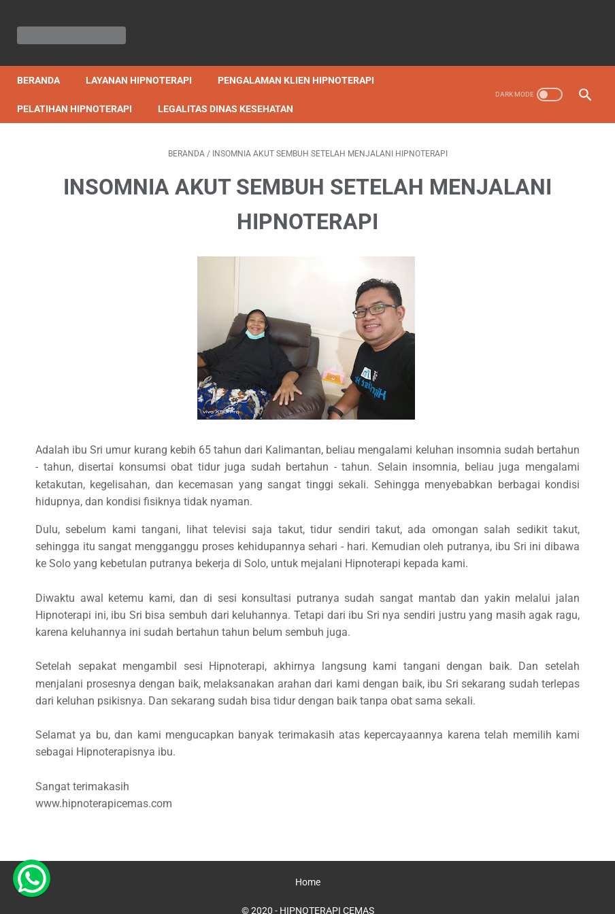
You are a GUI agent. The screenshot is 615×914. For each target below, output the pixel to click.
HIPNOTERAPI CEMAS (327, 892)
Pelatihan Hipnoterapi (81, 90)
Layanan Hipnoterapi (146, 61)
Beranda (45, 61)
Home (307, 864)
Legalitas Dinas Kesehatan (233, 90)
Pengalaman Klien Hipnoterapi (303, 61)
